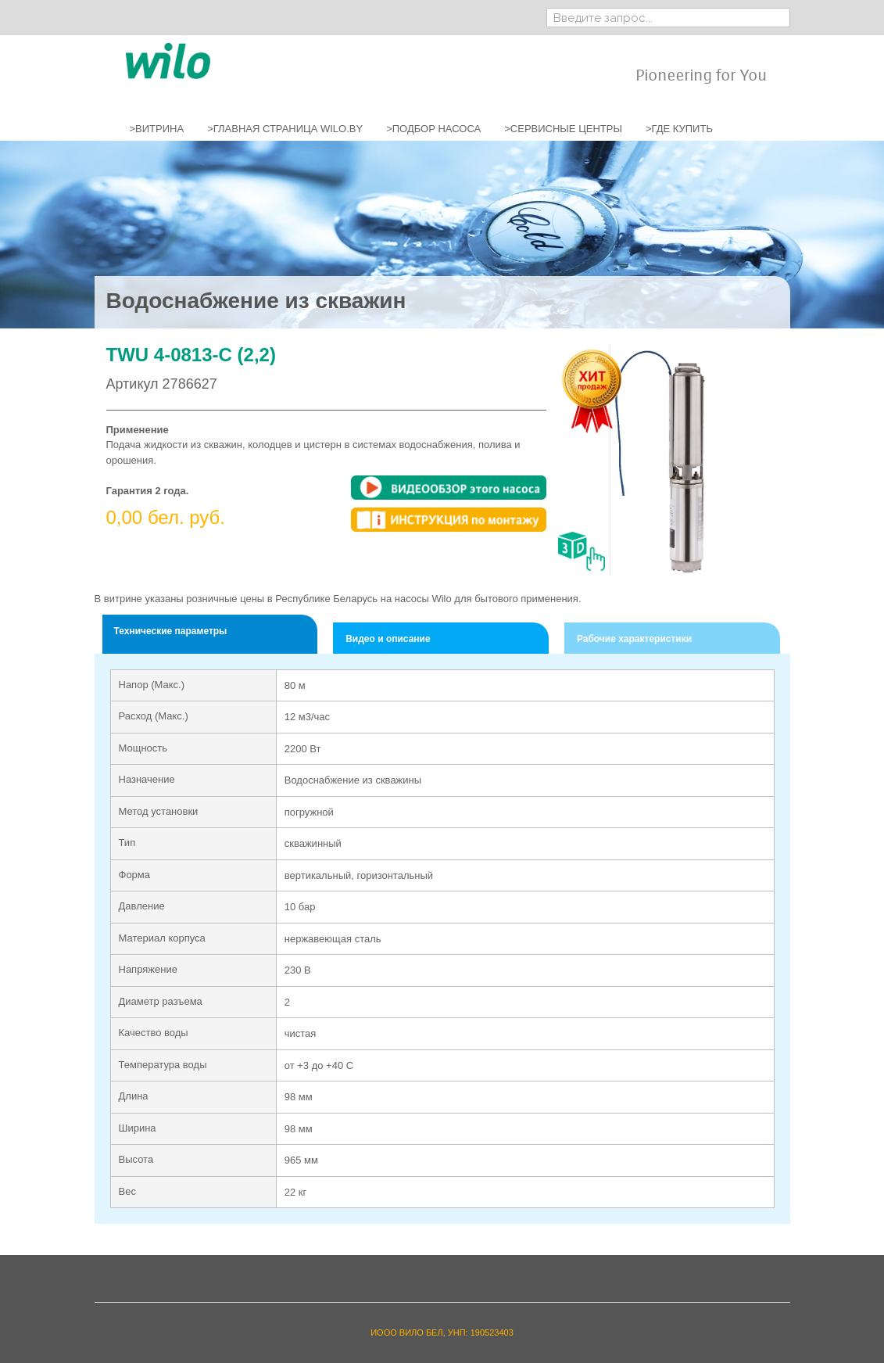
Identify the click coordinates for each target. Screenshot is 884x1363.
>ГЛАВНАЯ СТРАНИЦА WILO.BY (285, 129)
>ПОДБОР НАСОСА (433, 129)
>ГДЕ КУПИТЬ (679, 129)
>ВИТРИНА (157, 129)
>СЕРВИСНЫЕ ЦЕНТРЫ (563, 129)
